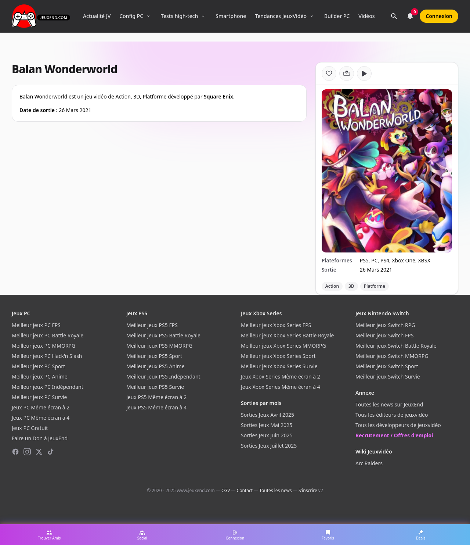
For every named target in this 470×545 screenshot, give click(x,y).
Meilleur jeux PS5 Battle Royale (163, 335)
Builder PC (337, 15)
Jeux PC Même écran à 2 (40, 407)
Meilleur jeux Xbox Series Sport (278, 355)
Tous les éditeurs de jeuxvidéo (391, 414)
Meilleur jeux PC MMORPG (43, 345)
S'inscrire (308, 490)
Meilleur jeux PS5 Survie (155, 386)
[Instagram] (27, 451)
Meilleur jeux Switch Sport (386, 366)
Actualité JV (97, 15)
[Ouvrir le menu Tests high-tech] (203, 16)
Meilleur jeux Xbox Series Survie (279, 366)
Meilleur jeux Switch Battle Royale (396, 345)
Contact (245, 490)
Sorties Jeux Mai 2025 (266, 425)
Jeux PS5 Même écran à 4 (156, 407)
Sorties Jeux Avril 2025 (267, 414)
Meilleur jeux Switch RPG (385, 325)
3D (351, 286)
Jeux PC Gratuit (30, 427)
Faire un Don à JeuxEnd (40, 438)
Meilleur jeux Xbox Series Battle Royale (287, 335)
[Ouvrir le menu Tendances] (311, 16)
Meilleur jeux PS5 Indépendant (163, 376)
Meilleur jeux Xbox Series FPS (276, 325)
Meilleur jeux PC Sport (38, 366)
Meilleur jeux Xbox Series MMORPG (283, 345)
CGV (225, 490)
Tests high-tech (179, 15)
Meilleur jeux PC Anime (40, 376)
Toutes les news (275, 490)
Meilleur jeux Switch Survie (387, 376)
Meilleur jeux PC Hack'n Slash (47, 355)
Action (332, 286)
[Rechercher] (394, 16)
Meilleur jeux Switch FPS (384, 335)
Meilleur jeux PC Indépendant (47, 386)
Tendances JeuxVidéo (281, 15)
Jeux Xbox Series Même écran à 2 (280, 376)
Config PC (131, 15)
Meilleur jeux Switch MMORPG (392, 355)
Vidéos (366, 15)
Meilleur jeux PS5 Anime (155, 366)
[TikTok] (50, 451)
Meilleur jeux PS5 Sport (154, 355)
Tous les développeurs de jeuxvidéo (398, 425)
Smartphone (231, 15)
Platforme (374, 286)
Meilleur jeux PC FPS (36, 325)
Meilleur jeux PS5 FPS (152, 325)
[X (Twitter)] (39, 451)
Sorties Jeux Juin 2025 (267, 435)
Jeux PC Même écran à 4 (40, 417)
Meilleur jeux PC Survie (39, 397)
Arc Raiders (369, 463)
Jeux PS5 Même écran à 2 (156, 397)
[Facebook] (15, 451)
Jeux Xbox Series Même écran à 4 (280, 386)
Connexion (439, 15)
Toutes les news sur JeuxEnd (389, 404)
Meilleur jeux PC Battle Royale (47, 335)
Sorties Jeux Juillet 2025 (269, 445)
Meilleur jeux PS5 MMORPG (159, 345)
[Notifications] (410, 16)
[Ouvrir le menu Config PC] (148, 16)
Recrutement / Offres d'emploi (394, 435)
